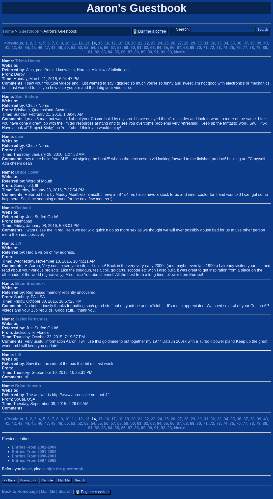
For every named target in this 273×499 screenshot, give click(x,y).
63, (153, 47)
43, (21, 47)
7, (54, 43)
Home (8, 31)
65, (167, 47)
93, (170, 52)
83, (104, 52)
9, (63, 43)
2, (32, 43)
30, (200, 43)
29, (194, 43)
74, (226, 47)
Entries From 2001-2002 (34, 452)
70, (199, 47)
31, (207, 43)
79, (259, 47)
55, (100, 47)
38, (253, 43)
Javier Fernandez (31, 319)
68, (186, 47)
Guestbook (29, 31)
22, (147, 43)
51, (74, 47)
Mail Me (48, 491)
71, (206, 47)
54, (94, 47)
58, (120, 47)
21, (141, 43)
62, (147, 47)
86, (124, 52)
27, (180, 43)
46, (41, 47)
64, (160, 47)
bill (18, 355)
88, (137, 52)
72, (213, 47)
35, (233, 43)
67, (180, 47)
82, (98, 52)
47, (48, 47)
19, (128, 43)
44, (28, 47)
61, (140, 47)
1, (27, 43)
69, (193, 47)
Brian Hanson (28, 386)
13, (88, 43)
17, (114, 43)
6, (49, 43)
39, (260, 43)
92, (164, 52)
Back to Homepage (20, 491)
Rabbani (23, 208)
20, (134, 43)
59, (127, 47)
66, (173, 47)
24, (161, 43)
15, (101, 43)
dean (19, 137)
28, (187, 43)
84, (111, 52)
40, (266, 43)
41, (8, 47)
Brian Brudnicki (30, 283)
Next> (179, 52)
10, (68, 43)
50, (67, 47)
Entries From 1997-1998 (34, 460)
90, (151, 52)
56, (107, 47)
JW (18, 243)
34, (227, 43)
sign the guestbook (65, 469)
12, (81, 43)
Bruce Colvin (27, 172)
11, (75, 43)
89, (144, 52)
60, (134, 47)
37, (247, 43)
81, (91, 52)
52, (81, 47)
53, (87, 47)
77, (246, 47)
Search (65, 491)
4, (41, 43)
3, (36, 43)
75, (233, 47)
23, (154, 43)
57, (113, 47)
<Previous (13, 43)
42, (14, 47)
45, (34, 47)
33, (220, 43)
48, (54, 47)
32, (214, 43)
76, (239, 47)
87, (131, 52)
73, (219, 47)
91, (157, 52)
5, (45, 43)
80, (265, 47)
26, (174, 43)
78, (252, 47)
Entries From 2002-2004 (34, 447)
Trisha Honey (27, 61)
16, (108, 43)
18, (121, 43)
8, (58, 43)
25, (167, 43)
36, (240, 43)
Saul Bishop (26, 96)
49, (61, 47)
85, (117, 52)
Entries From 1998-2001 (34, 456)
